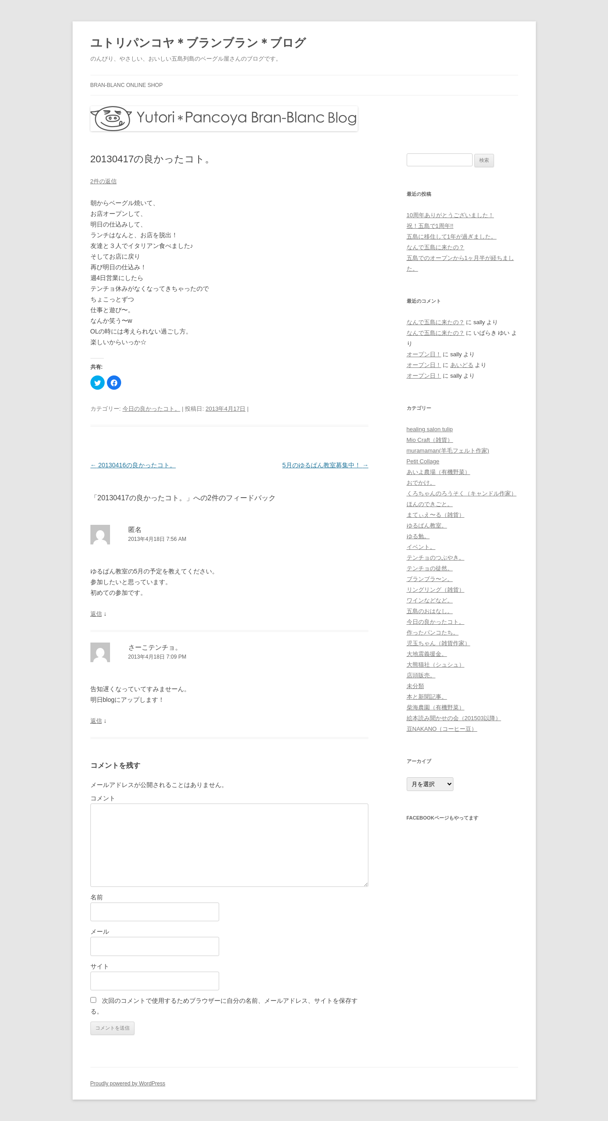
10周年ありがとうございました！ (450, 215)
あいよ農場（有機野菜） (438, 472)
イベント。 (421, 547)
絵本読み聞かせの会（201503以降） (454, 718)
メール (99, 931)
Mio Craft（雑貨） (430, 440)
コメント (102, 798)
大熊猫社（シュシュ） (436, 664)
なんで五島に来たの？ (436, 247)
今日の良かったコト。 (151, 408)
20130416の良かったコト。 (133, 465)
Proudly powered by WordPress (128, 1083)
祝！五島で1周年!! (430, 226)
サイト (99, 966)
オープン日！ (424, 354)
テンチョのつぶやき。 (436, 557)
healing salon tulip (430, 429)
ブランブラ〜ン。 (430, 579)
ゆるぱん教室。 (427, 525)
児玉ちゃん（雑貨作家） (438, 643)
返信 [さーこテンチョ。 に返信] (96, 720)
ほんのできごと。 (430, 504)
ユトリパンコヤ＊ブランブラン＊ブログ (198, 42)
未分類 (415, 686)
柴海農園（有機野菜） (436, 707)
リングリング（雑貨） (436, 589)
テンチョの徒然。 (430, 568)
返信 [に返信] (96, 613)
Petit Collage (423, 461)
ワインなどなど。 (430, 600)
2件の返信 (103, 181)
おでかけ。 (421, 482)
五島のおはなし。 (430, 611)
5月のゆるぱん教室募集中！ (325, 465)
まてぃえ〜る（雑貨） (436, 514)
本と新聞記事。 (427, 696)
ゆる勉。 (418, 536)
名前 (96, 897)
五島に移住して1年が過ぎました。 (452, 236)
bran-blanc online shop (126, 85)
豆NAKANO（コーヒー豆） (442, 728)
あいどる (461, 365)
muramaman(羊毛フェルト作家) (448, 450)
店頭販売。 (421, 675)
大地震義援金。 (427, 654)
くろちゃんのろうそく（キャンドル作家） (462, 493)
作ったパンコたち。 (433, 632)
